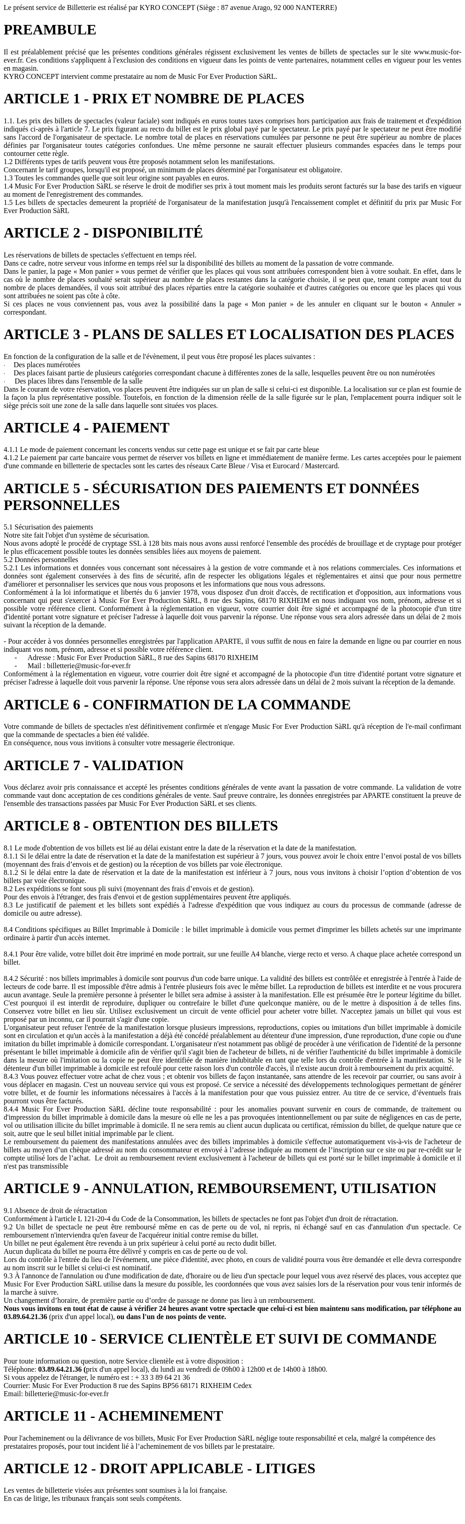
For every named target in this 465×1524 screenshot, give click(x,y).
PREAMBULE (50, 29)
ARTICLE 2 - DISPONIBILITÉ (103, 232)
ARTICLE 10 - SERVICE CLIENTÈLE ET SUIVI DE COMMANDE (220, 1338)
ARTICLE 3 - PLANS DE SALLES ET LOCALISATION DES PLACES (229, 334)
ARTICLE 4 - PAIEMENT (86, 427)
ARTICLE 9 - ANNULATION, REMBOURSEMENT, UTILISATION (220, 1188)
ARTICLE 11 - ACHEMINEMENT (113, 1416)
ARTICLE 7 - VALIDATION (93, 765)
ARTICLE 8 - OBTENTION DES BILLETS (141, 825)
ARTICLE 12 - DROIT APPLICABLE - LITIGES (159, 1468)
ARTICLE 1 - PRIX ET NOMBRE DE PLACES (154, 98)
